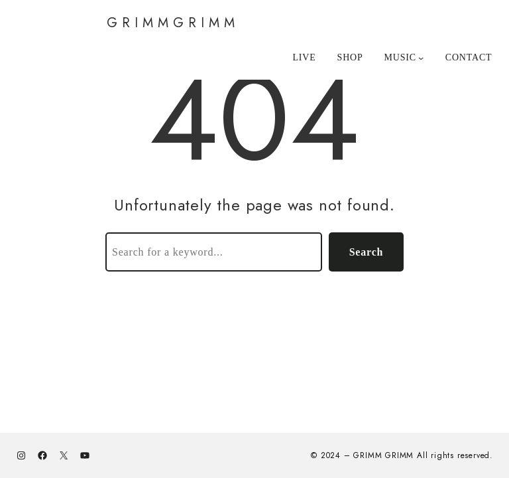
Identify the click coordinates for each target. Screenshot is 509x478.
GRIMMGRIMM (173, 23)
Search (366, 252)
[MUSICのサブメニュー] (404, 57)
